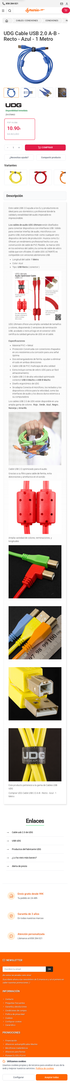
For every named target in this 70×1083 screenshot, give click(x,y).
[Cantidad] (13, 147)
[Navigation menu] (3, 10)
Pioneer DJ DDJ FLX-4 (15, 1055)
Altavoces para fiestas (15, 1052)
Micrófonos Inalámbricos (16, 1048)
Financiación (11, 1040)
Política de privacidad (14, 1014)
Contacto (9, 999)
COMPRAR (45, 147)
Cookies (9, 1018)
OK (49, 969)
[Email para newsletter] (24, 969)
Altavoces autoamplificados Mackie (21, 1044)
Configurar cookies (13, 1022)
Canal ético (10, 1025)
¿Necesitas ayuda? (19, 157)
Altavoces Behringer (14, 1063)
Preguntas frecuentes (15, 1003)
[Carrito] (66, 10)
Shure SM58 (10, 1059)
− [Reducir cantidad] (7, 147)
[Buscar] (10, 10)
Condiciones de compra (16, 1010)
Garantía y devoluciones (16, 1007)
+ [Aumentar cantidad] (19, 147)
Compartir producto (51, 157)
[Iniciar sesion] (66, 3)
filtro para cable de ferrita (33, 473)
